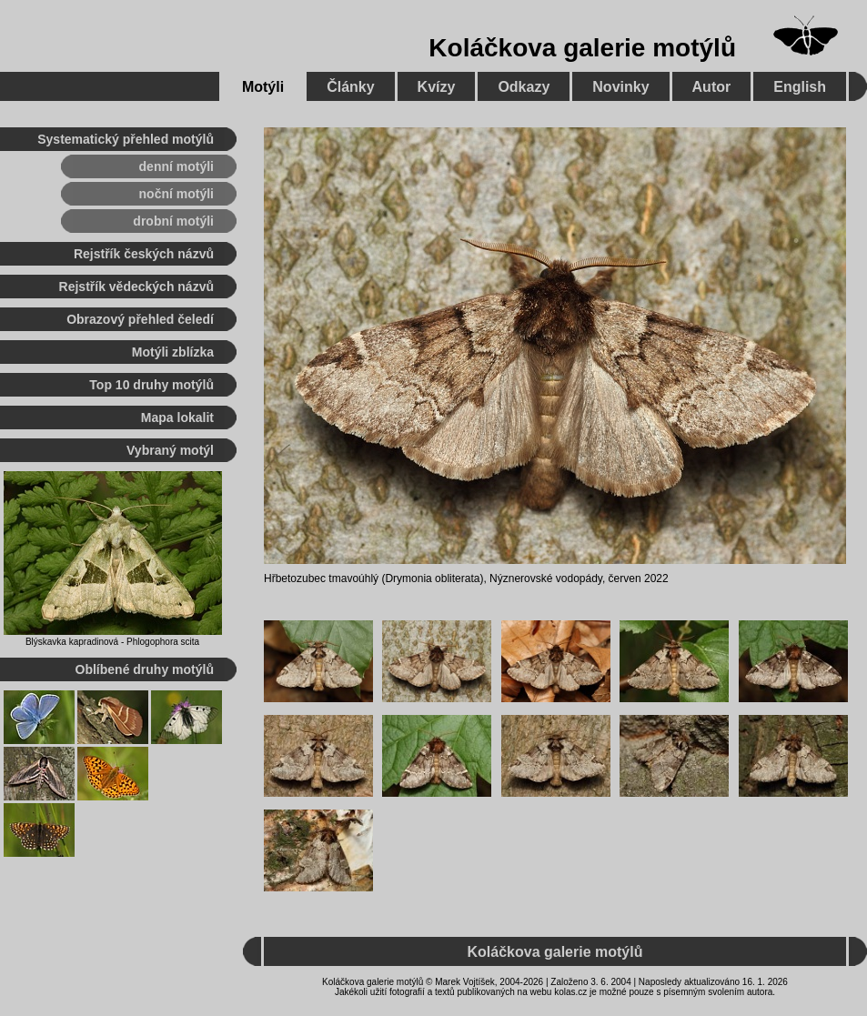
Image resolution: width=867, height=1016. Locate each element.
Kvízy (437, 87)
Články (350, 87)
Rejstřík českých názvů (144, 253)
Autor (711, 87)
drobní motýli (173, 221)
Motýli (263, 87)
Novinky (620, 87)
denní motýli (176, 166)
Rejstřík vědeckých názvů (136, 286)
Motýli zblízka (173, 352)
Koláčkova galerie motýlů (582, 48)
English (799, 87)
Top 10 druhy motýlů (151, 384)
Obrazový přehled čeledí (140, 319)
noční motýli (176, 193)
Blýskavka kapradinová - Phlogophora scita (112, 642)
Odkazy (523, 87)
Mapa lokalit (177, 417)
